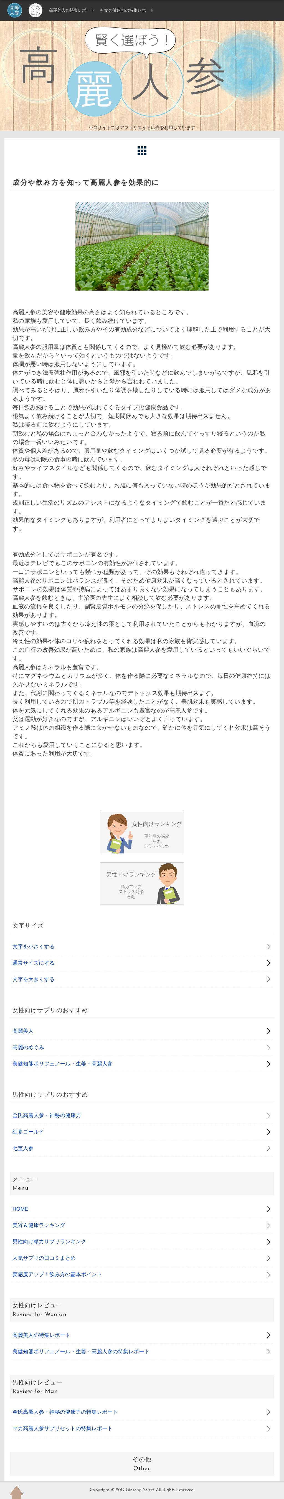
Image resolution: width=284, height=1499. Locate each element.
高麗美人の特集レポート (72, 10)
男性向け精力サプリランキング (49, 1241)
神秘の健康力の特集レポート (127, 10)
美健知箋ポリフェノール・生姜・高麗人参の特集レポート (80, 1351)
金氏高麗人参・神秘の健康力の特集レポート (65, 1412)
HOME (20, 1209)
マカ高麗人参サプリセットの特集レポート (62, 1428)
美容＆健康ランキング (38, 1225)
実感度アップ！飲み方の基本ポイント (57, 1274)
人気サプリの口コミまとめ (44, 1258)
